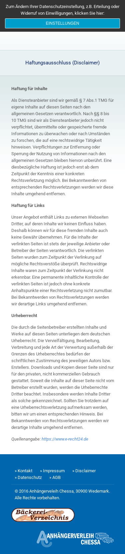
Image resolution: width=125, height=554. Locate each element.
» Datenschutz (28, 477)
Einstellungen (62, 23)
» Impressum (52, 470)
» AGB (55, 477)
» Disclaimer (84, 470)
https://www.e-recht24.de (65, 439)
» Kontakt (23, 470)
